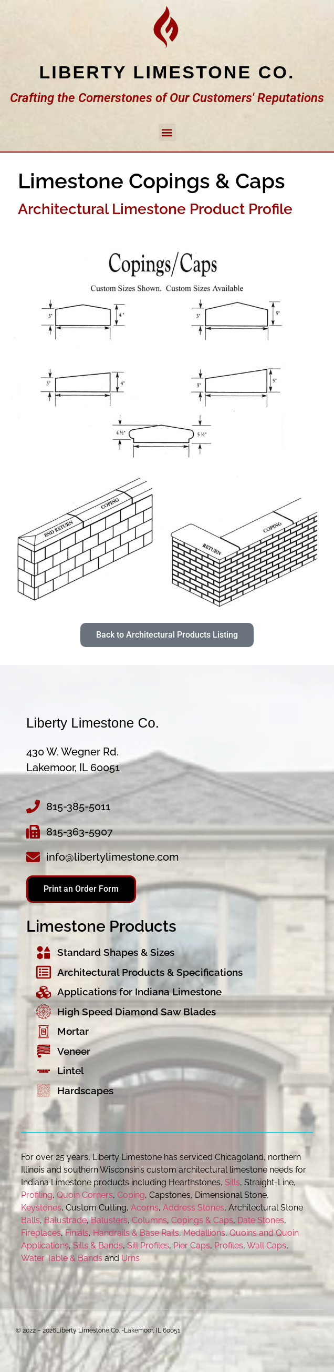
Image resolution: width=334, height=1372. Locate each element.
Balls (30, 1220)
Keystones (41, 1208)
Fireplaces (41, 1233)
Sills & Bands (98, 1245)
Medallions (204, 1233)
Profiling (37, 1195)
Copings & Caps (202, 1220)
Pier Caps (191, 1245)
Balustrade (65, 1220)
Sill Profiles (148, 1245)
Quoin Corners (85, 1195)
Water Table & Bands (61, 1258)
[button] (167, 132)
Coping (131, 1195)
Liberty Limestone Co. (167, 72)
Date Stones (260, 1220)
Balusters (109, 1220)
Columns (149, 1220)
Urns (130, 1258)
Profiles (228, 1245)
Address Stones (193, 1208)
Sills (232, 1182)
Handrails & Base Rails (136, 1233)
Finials (77, 1233)
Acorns (145, 1208)
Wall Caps (266, 1245)
